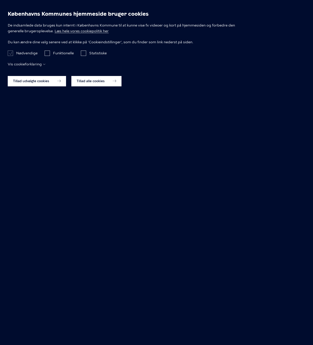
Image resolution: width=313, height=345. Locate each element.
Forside (45, 30)
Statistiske (98, 302)
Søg (290, 11)
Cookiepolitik (216, 238)
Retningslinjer (138, 10)
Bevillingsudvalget (213, 10)
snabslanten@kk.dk (55, 238)
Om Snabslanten (258, 10)
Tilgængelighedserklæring (155, 238)
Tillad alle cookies (96, 330)
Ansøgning (173, 10)
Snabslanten (23, 11)
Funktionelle (63, 302)
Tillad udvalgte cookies (37, 330)
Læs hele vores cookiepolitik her (141, 274)
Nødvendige (27, 302)
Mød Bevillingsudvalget (117, 30)
